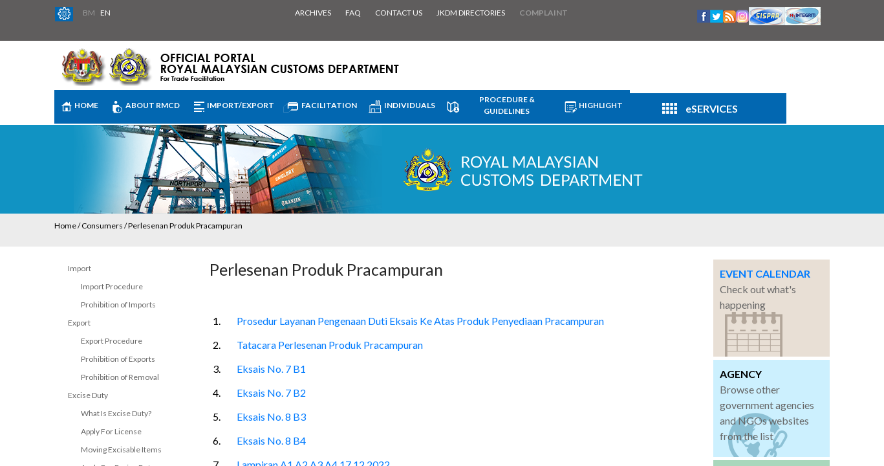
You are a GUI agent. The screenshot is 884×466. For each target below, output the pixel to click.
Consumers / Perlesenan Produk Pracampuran (162, 225)
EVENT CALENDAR (765, 273)
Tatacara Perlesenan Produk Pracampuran (330, 344)
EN (105, 12)
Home (65, 225)
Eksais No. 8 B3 (271, 416)
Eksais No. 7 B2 (271, 392)
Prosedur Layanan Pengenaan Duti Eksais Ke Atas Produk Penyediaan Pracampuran (420, 321)
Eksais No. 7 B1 (271, 368)
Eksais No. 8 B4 (271, 440)
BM (89, 12)
